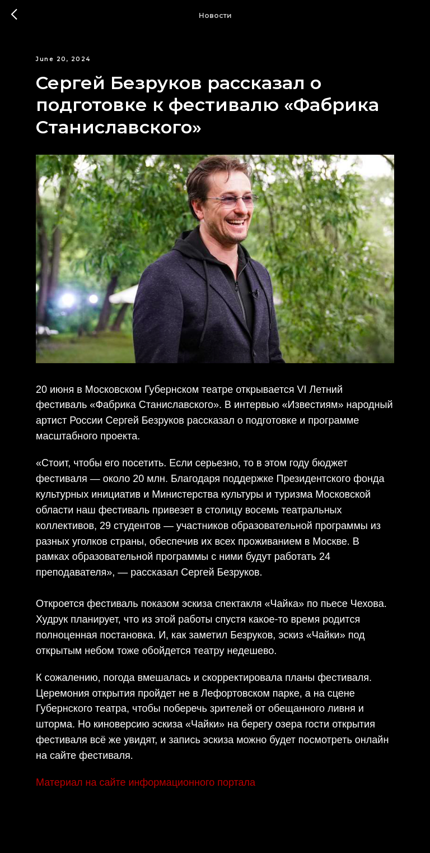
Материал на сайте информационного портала (145, 782)
